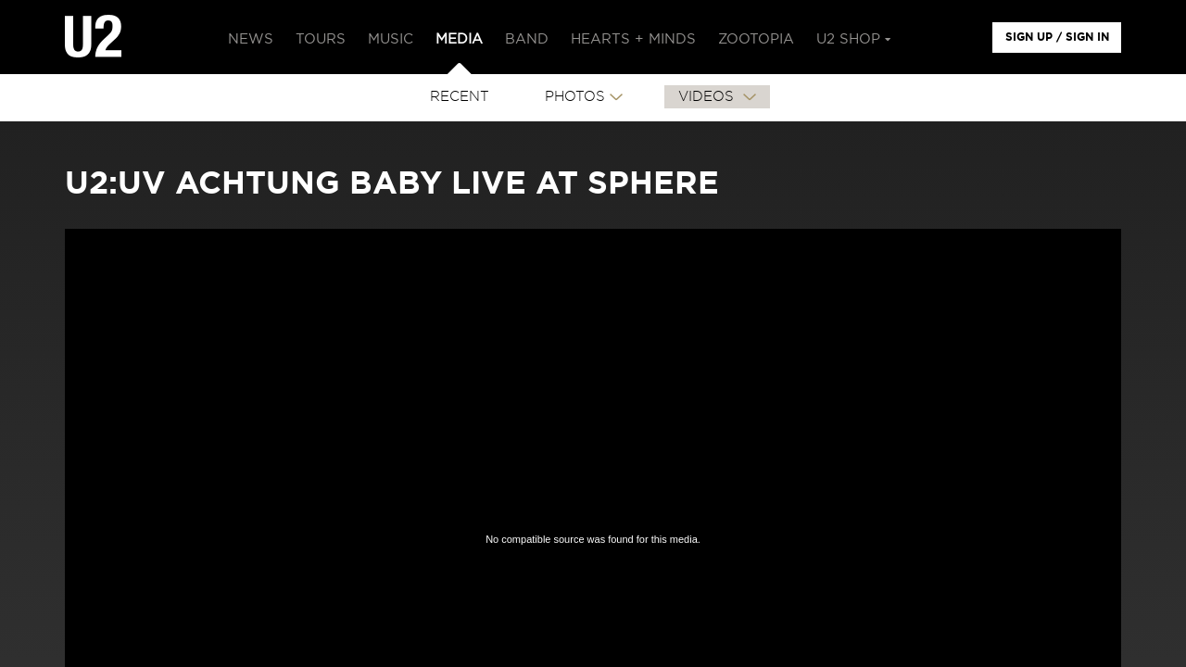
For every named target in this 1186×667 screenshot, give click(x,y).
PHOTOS (575, 97)
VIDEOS (708, 97)
